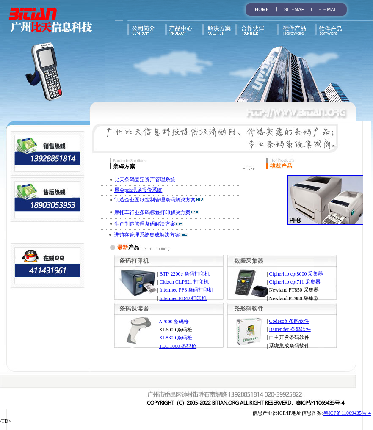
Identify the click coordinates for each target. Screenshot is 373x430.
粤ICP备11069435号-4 (347, 413)
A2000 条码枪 (174, 322)
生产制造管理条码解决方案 (144, 224)
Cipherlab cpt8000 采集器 (296, 274)
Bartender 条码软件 (289, 329)
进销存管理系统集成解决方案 (147, 235)
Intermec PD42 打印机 (183, 298)
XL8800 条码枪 (175, 338)
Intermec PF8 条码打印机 (186, 290)
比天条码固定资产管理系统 (144, 179)
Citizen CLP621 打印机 (184, 282)
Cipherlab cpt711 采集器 (295, 282)
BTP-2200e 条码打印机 (184, 274)
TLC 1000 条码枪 (177, 346)
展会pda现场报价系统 (138, 190)
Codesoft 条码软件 (289, 321)
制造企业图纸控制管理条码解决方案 (155, 200)
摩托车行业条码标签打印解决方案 (152, 212)
